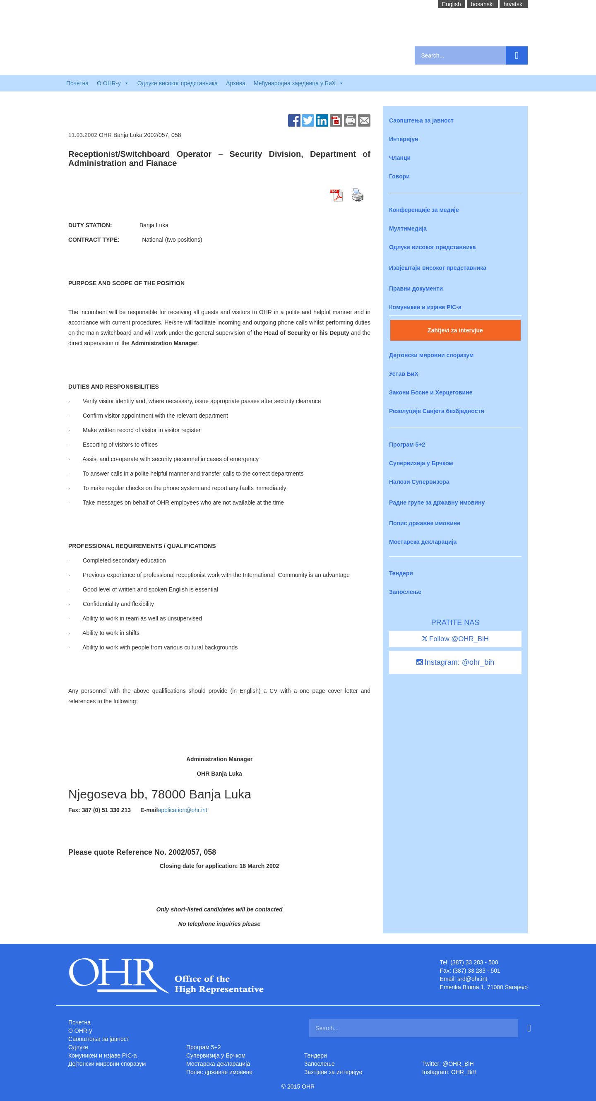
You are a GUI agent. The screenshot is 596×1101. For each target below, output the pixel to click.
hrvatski (514, 4)
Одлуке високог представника (177, 83)
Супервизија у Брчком (421, 463)
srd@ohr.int (472, 979)
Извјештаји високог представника (437, 267)
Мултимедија (408, 228)
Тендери (401, 573)
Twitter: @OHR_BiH (448, 1063)
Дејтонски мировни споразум (431, 355)
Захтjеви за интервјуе (333, 1072)
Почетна (77, 83)
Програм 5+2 (407, 444)
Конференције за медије (424, 210)
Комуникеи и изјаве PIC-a (425, 307)
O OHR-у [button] (113, 83)
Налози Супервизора (419, 481)
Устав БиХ (403, 373)
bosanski (482, 4)
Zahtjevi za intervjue (455, 330)
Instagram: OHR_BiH (449, 1072)
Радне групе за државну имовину (437, 502)
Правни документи (416, 288)
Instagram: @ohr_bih (455, 662)
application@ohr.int (182, 810)
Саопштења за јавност (421, 120)
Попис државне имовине (424, 523)
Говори (399, 176)
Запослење (405, 592)
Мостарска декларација (423, 541)
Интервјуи (403, 139)
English (451, 4)
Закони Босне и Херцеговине (430, 392)
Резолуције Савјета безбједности (436, 411)
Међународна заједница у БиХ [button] (299, 83)
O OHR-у (80, 1030)
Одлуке (78, 1047)
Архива (235, 83)
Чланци (400, 157)
